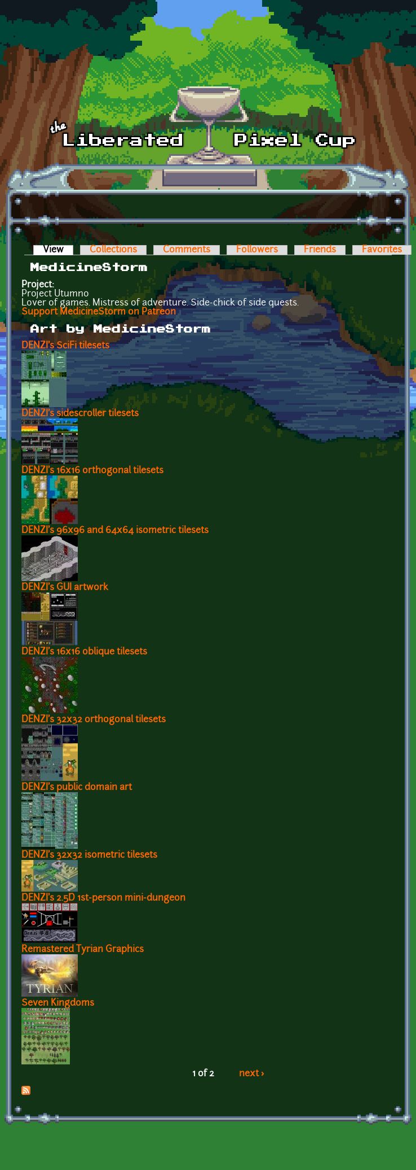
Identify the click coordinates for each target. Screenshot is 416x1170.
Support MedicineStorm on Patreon (98, 312)
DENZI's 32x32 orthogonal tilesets (93, 719)
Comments (186, 250)
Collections (113, 250)
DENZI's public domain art (76, 787)
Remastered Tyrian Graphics (82, 949)
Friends (320, 250)
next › (251, 1074)
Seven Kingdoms (57, 1003)
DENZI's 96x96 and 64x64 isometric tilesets (115, 530)
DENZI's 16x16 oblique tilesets (84, 652)
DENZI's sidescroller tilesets (80, 413)
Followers (257, 250)
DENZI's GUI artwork (64, 587)
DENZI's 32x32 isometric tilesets (89, 855)
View (58, 250)
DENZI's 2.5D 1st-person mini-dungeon (103, 898)
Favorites (382, 250)
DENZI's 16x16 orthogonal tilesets (92, 470)
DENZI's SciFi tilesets (65, 346)
